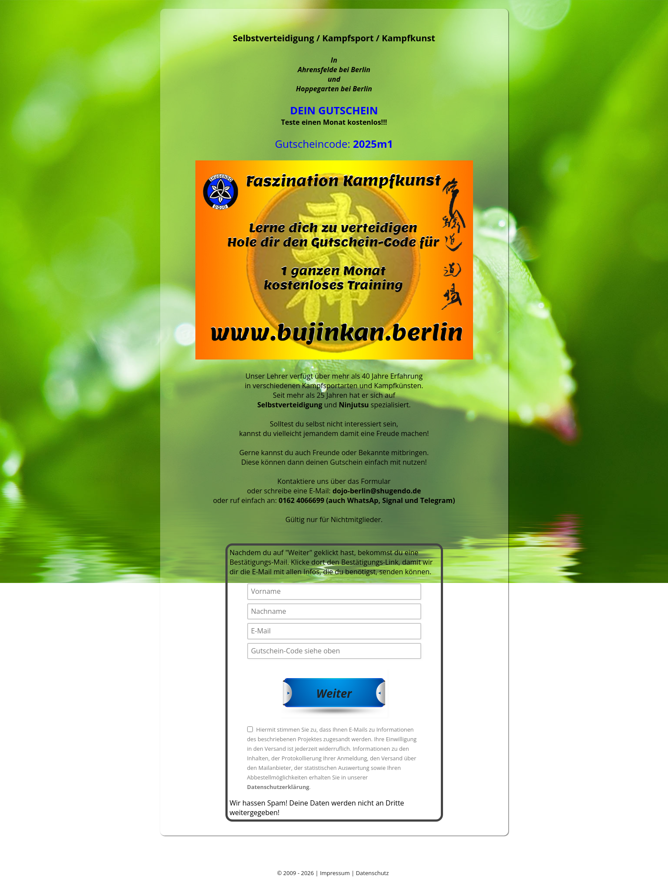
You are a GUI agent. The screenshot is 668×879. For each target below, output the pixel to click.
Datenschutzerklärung (278, 787)
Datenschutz (372, 873)
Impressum (335, 873)
